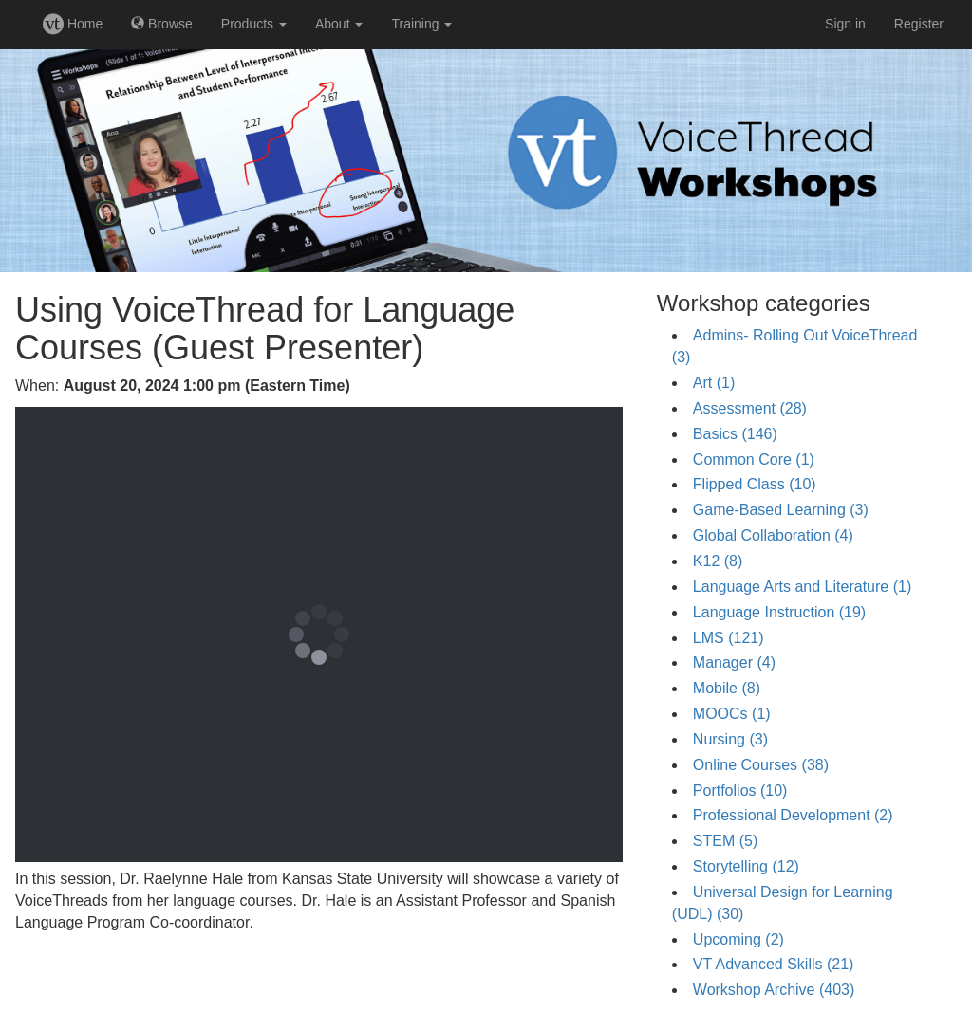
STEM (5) (725, 841)
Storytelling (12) (746, 866)
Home (73, 23)
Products (254, 23)
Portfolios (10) (740, 790)
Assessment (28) (750, 408)
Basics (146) (735, 434)
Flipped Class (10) (754, 484)
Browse (162, 23)
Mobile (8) (726, 688)
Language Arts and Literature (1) (802, 587)
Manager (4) (734, 662)
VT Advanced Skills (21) (773, 964)
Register (919, 23)
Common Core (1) (753, 459)
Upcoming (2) (738, 939)
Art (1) (714, 383)
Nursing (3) (730, 739)
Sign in (845, 23)
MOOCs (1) (732, 714)
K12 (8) (717, 561)
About (339, 23)
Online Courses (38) (761, 765)
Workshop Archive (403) (773, 990)
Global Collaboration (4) (773, 535)
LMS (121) (728, 638)
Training (421, 23)
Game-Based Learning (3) (781, 510)
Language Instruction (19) (779, 612)
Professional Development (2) (793, 815)
